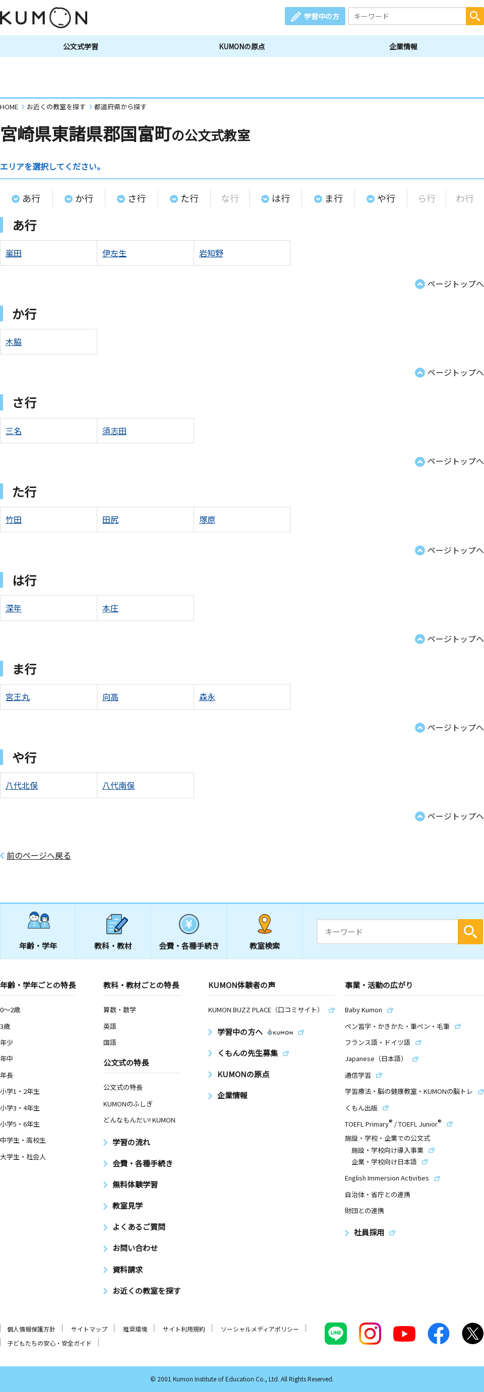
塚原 (207, 519)
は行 (281, 197)
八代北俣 (22, 785)
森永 (207, 696)
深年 (14, 608)
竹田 (14, 519)
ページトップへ (456, 283)
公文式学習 (80, 46)
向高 (110, 696)
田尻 (110, 519)
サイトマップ (89, 1329)
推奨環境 (135, 1329)
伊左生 (114, 253)
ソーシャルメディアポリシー (260, 1329)
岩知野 (211, 253)
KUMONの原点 (242, 46)
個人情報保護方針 (31, 1329)
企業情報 (403, 46)
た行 (189, 197)
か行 (84, 197)
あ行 (31, 197)
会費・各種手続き (189, 945)
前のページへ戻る (39, 855)
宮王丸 (18, 696)
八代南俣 (118, 785)
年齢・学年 (38, 945)
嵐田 (14, 253)
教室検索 (265, 945)
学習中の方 (321, 16)
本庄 (110, 608)
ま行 (334, 197)
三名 (14, 431)
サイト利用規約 (184, 1329)
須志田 (114, 431)
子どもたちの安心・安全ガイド (49, 1343)
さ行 (137, 197)
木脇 (14, 341)
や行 (386, 197)
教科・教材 (113, 945)
